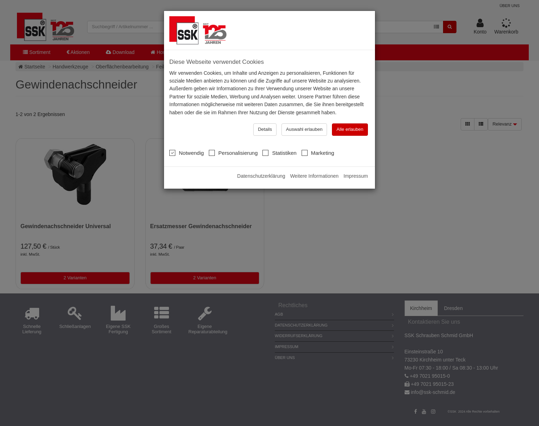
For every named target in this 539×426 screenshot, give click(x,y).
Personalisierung (233, 153)
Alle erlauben (350, 129)
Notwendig (186, 153)
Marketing (318, 153)
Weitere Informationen (314, 176)
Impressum (356, 176)
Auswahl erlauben (304, 129)
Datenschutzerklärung (261, 176)
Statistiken (279, 153)
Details (265, 129)
